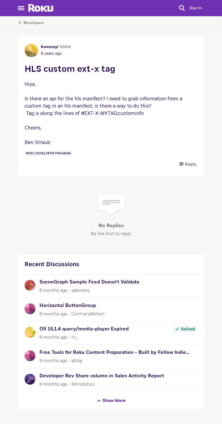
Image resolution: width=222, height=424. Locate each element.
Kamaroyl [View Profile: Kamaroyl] (49, 47)
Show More (111, 400)
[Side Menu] (21, 8)
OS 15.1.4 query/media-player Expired (84, 329)
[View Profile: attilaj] (30, 355)
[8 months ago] (53, 290)
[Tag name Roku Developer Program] (48, 153)
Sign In (196, 8)
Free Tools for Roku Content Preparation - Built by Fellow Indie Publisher (112, 353)
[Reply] (188, 164)
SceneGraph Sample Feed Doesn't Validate (89, 282)
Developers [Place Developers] (31, 22)
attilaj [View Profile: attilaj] (76, 361)
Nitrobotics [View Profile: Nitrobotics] (82, 384)
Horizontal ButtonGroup (67, 305)
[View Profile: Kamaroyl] (31, 50)
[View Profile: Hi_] (30, 332)
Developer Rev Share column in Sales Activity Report (101, 376)
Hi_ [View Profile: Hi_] (74, 337)
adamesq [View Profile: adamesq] (80, 290)
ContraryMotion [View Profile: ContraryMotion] (87, 314)
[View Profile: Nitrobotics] (30, 379)
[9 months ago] (53, 361)
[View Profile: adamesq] (30, 285)
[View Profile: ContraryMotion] (30, 308)
